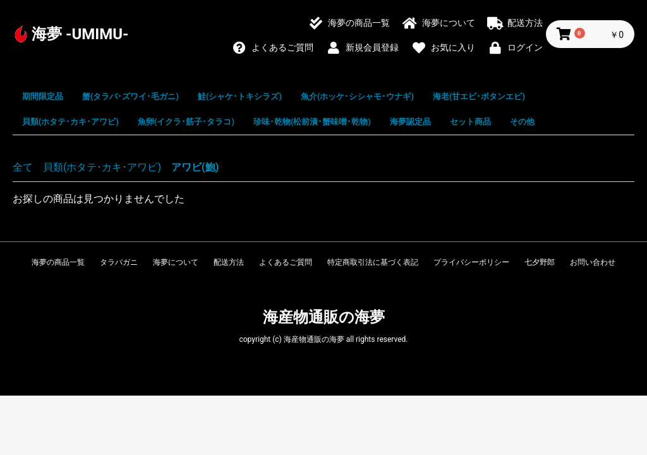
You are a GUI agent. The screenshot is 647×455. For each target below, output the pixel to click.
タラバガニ (119, 262)
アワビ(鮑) (195, 167)
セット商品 (470, 121)
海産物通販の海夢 (324, 317)
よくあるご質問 (285, 262)
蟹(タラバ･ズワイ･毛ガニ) (130, 96)
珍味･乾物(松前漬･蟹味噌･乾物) (312, 121)
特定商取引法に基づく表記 (372, 262)
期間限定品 (42, 96)
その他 (522, 121)
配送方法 (229, 262)
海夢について (175, 262)
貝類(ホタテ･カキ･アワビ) (70, 121)
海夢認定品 (410, 121)
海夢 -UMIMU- (80, 34)
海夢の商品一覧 (58, 262)
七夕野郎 (539, 262)
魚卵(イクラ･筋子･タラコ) (186, 121)
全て (23, 167)
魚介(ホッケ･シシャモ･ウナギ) (357, 96)
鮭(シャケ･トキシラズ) (240, 96)
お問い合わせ (592, 262)
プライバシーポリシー (471, 262)
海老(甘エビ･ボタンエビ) (479, 96)
